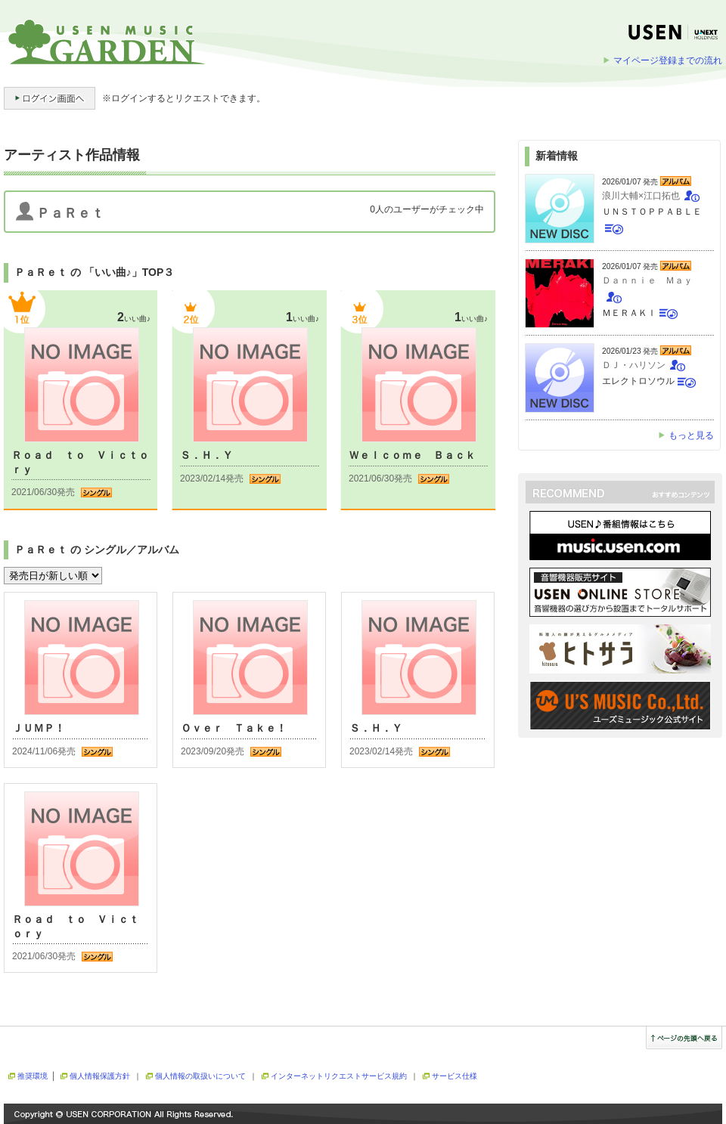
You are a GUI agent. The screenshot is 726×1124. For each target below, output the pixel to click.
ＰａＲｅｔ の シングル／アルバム (96, 549)
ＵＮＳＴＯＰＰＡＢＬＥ (652, 211)
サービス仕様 (454, 1076)
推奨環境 (32, 1076)
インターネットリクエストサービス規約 (339, 1076)
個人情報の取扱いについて (200, 1076)
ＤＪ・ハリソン (634, 365)
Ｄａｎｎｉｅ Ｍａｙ (647, 280)
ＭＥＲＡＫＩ (629, 313)
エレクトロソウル (638, 381)
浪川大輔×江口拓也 (641, 195)
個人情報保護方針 (100, 1076)
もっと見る (691, 435)
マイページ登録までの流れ (667, 60)
